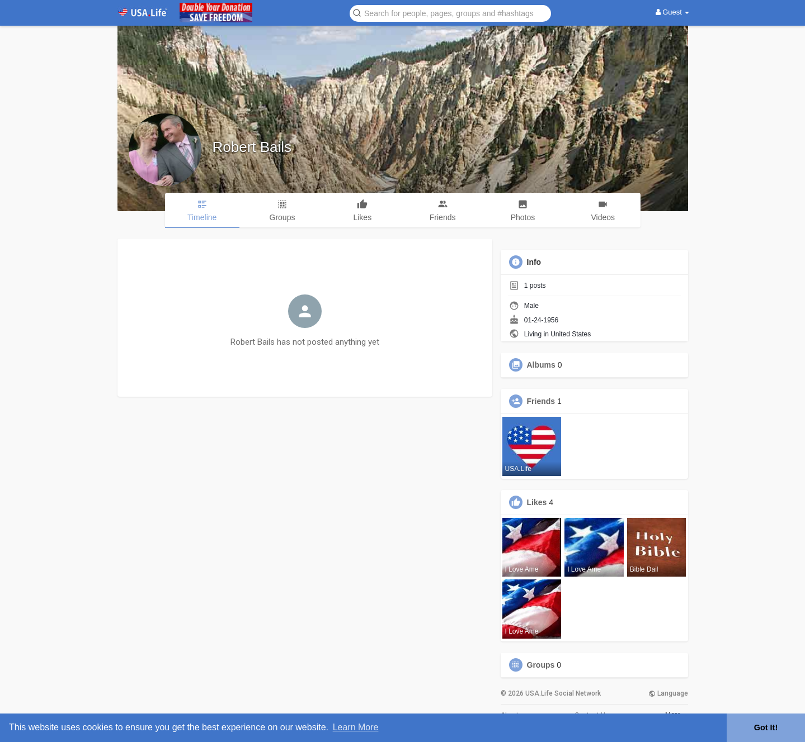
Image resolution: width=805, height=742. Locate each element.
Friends (541, 401)
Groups (541, 664)
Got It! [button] (766, 727)
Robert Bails (252, 147)
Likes (537, 502)
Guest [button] (673, 12)
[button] (450, 12)
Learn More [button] (356, 727)
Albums (541, 364)
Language (668, 693)
